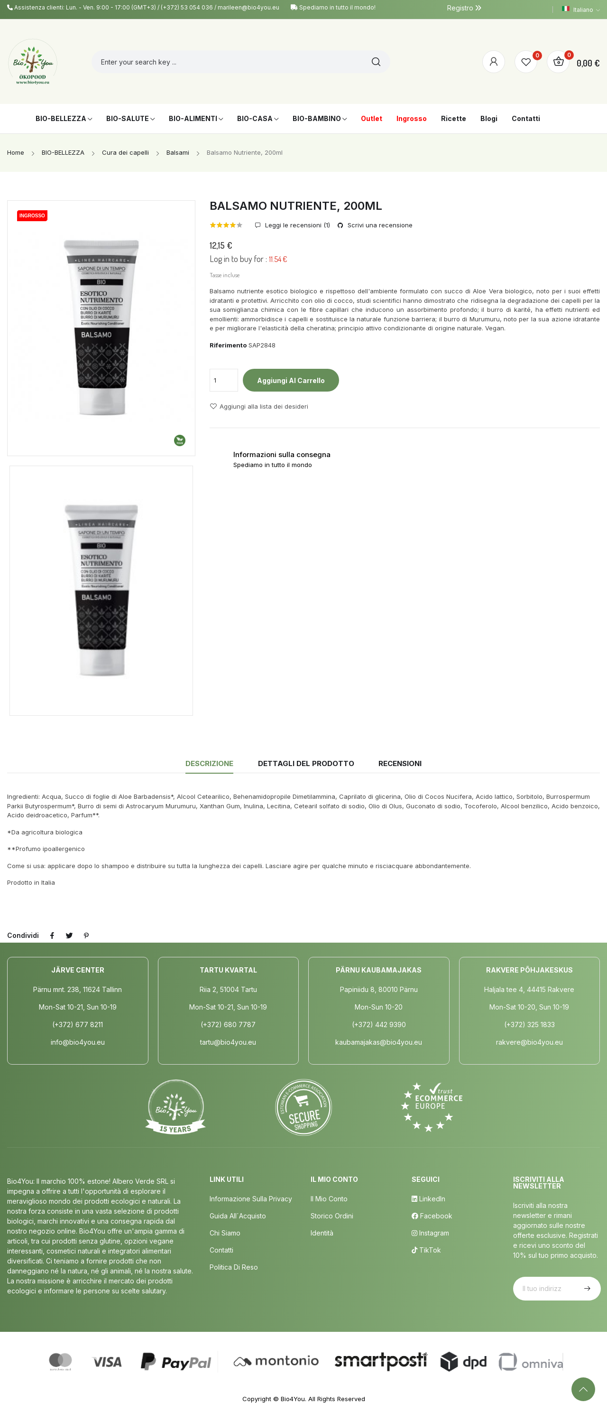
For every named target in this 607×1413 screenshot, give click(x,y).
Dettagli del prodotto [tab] (306, 763)
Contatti (221, 1250)
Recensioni (400, 763)
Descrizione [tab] (209, 763)
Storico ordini (332, 1216)
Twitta (69, 935)
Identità (322, 1233)
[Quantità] (224, 380)
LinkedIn (428, 1199)
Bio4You (293, 1399)
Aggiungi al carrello (291, 380)
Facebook (432, 1216)
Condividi (52, 935)
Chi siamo (225, 1233)
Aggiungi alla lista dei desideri (259, 406)
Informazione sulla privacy (251, 1199)
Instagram (430, 1233)
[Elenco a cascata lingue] (581, 9)
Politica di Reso (234, 1267)
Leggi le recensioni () (296, 225)
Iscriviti (586, 1289)
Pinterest (86, 935)
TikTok (426, 1250)
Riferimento (228, 345)
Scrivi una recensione (379, 225)
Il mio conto (329, 1199)
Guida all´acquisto (238, 1216)
